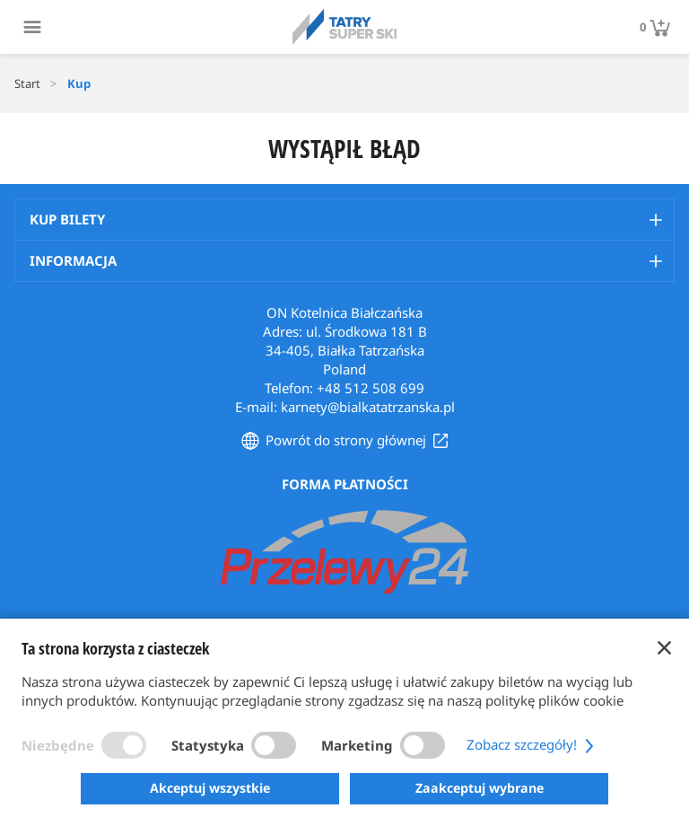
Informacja (73, 260)
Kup (79, 83)
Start (27, 83)
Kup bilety (67, 219)
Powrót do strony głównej (346, 440)
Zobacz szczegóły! (532, 744)
